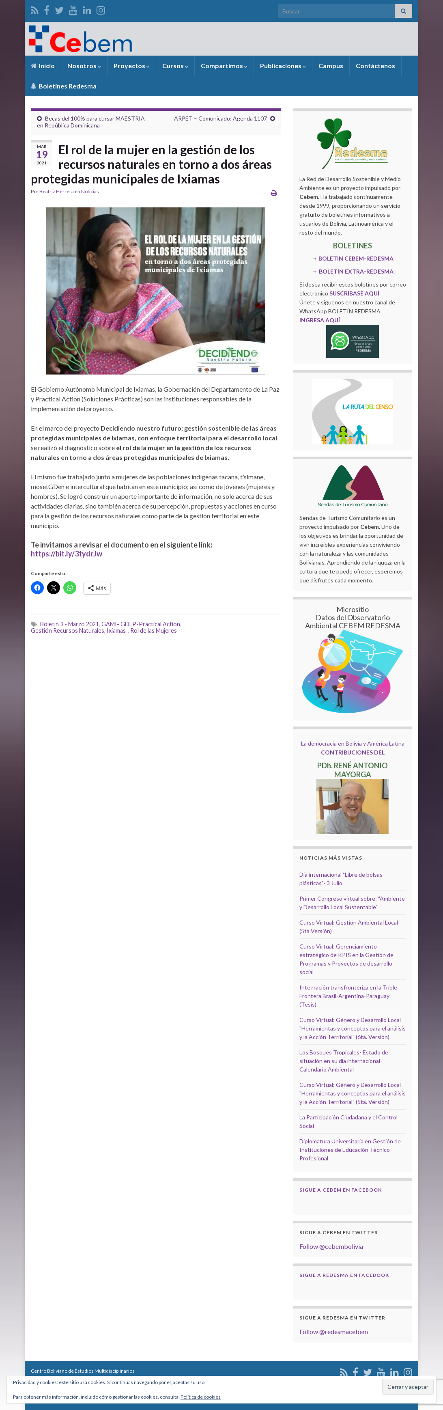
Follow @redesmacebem (333, 1331)
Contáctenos (375, 65)
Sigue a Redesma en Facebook (344, 1275)
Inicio (43, 65)
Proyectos (132, 65)
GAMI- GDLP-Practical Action (140, 624)
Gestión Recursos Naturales (67, 630)
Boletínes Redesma (64, 86)
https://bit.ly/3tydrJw (66, 553)
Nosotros (84, 65)
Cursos (175, 65)
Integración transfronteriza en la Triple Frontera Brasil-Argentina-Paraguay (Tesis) (348, 996)
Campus (330, 65)
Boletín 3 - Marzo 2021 (69, 624)
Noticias (90, 191)
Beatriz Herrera (56, 191)
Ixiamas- (117, 630)
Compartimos (224, 65)
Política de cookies (201, 1397)
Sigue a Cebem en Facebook (340, 1190)
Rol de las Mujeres (153, 630)
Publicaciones (283, 65)
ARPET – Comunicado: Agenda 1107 (220, 118)
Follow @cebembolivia (331, 1246)
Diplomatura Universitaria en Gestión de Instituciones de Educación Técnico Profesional (350, 1150)
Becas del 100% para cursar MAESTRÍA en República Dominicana (91, 122)
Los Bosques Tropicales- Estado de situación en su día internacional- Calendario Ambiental (343, 1061)
